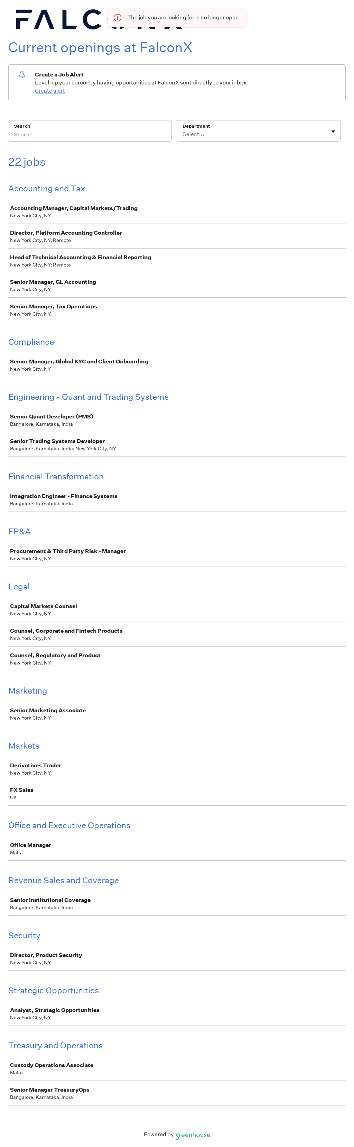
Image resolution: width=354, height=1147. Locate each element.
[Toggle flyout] (333, 131)
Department (196, 126)
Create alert (50, 91)
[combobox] (183, 134)
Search (22, 126)
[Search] (89, 135)
